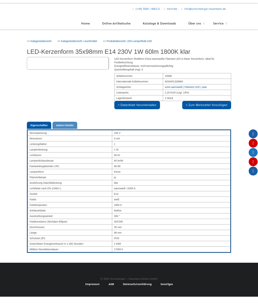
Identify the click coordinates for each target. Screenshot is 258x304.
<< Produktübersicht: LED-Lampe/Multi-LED (127, 41)
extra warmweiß (174, 87)
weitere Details (65, 125)
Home (85, 23)
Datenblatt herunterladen (138, 105)
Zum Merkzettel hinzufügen (208, 105)
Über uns (195, 23)
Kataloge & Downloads (159, 23)
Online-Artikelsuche (116, 23)
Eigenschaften (39, 125)
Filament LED (192, 87)
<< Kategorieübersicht (39, 41)
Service (219, 23)
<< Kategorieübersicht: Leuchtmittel (77, 41)
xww (204, 87)
